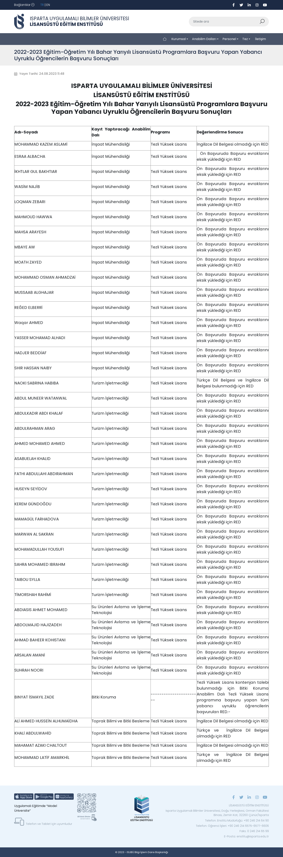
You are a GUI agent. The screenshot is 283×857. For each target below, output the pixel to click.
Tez (245, 39)
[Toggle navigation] (24, 5)
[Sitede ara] (224, 21)
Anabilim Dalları (204, 39)
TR (42, 5)
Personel (229, 39)
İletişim (260, 39)
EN (48, 5)
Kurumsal (178, 39)
